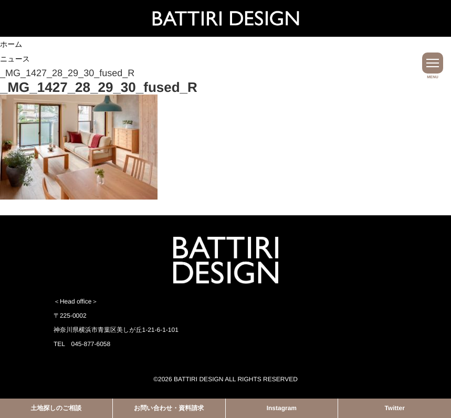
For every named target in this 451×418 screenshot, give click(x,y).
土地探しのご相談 (55, 408)
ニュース (15, 59)
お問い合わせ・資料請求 (169, 408)
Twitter (394, 408)
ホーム (11, 44)
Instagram (282, 408)
